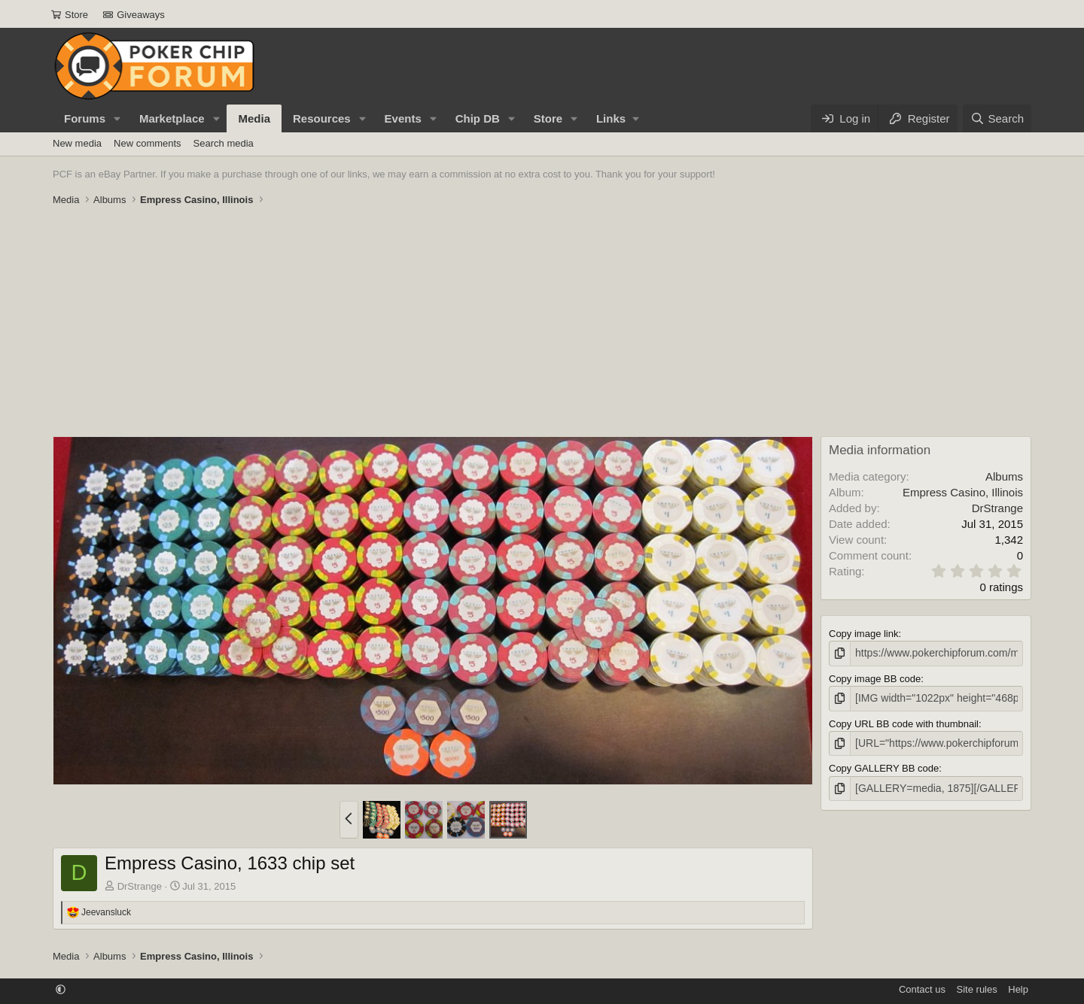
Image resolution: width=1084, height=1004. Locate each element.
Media (254, 118)
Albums (1004, 476)
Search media (223, 143)
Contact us (922, 989)
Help (1018, 989)
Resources (322, 118)
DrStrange (139, 886)
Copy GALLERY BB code (884, 765)
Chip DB (477, 118)
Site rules (977, 989)
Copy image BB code (875, 677)
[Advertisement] (542, 323)
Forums (84, 118)
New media (77, 143)
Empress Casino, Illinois (963, 492)
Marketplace (172, 118)
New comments (147, 143)
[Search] (997, 118)
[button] (117, 118)
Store (69, 14)
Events (403, 118)
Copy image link (864, 633)
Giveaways (134, 14)
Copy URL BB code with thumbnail (904, 721)
